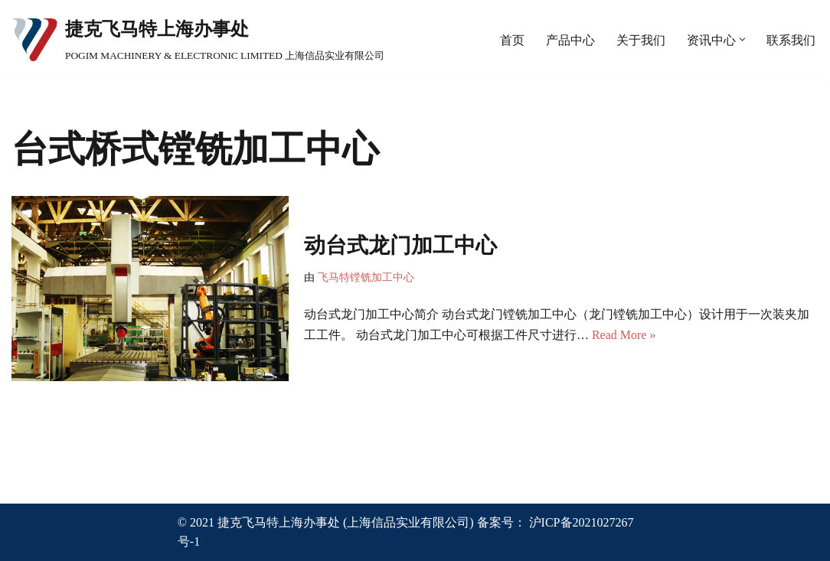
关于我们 (640, 40)
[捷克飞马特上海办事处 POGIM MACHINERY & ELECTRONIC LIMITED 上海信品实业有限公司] (197, 40)
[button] (742, 39)
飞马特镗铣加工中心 (366, 277)
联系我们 (790, 40)
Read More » (624, 334)
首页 (512, 40)
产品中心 (570, 40)
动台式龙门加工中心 (400, 245)
